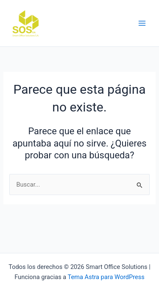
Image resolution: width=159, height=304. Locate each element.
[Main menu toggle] (142, 23)
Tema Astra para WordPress (106, 277)
